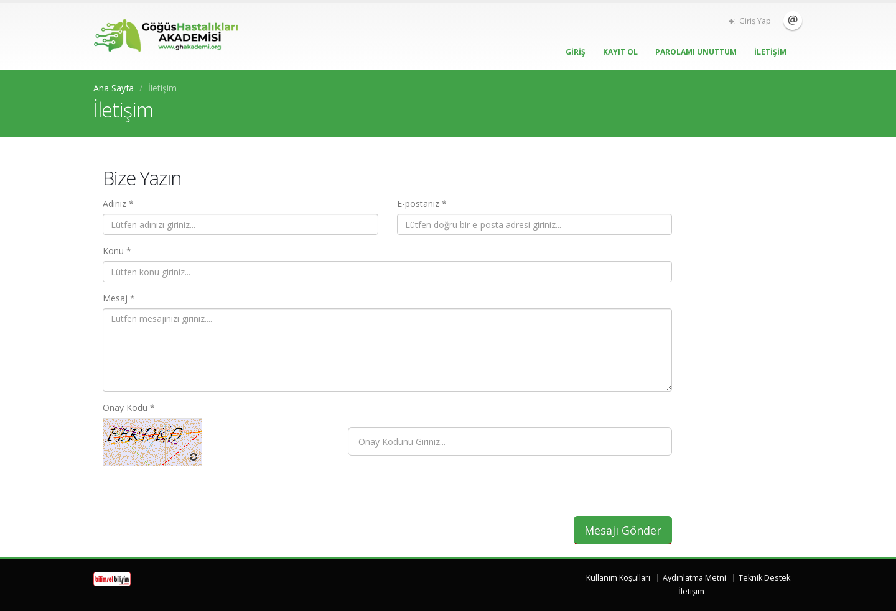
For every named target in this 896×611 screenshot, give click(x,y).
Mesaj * (119, 298)
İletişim (792, 20)
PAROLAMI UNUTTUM (696, 52)
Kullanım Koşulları (618, 577)
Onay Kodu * (129, 407)
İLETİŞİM (770, 52)
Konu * (117, 251)
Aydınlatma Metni (694, 577)
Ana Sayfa (113, 88)
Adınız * (118, 203)
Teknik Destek (764, 577)
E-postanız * (422, 203)
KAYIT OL (620, 52)
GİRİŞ (576, 52)
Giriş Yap (750, 21)
